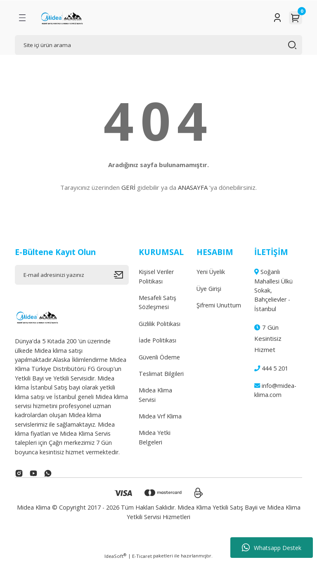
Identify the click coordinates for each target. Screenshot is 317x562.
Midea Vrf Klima (160, 416)
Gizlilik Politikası (159, 324)
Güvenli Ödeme (159, 357)
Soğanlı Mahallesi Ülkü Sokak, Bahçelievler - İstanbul (273, 290)
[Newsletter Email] (72, 275)
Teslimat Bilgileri (161, 374)
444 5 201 (271, 368)
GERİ (128, 187)
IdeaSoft (115, 556)
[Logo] (61, 17)
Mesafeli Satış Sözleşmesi (157, 302)
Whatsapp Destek (271, 547)
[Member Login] (277, 17)
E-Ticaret (142, 556)
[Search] (158, 45)
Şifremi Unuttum (218, 305)
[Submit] (121, 275)
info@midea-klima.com (275, 390)
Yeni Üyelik (210, 272)
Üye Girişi (208, 289)
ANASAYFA (193, 187)
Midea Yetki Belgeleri (154, 437)
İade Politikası (157, 340)
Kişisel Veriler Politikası (156, 276)
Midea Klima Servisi (155, 394)
